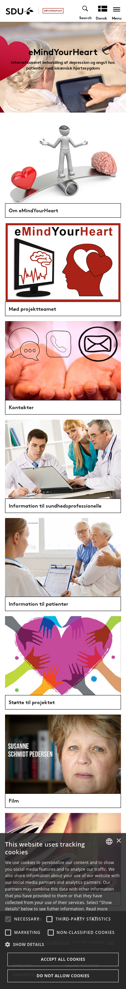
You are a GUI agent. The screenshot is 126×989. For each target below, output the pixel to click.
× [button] (118, 841)
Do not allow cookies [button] (63, 976)
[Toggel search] (85, 11)
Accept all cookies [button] (63, 959)
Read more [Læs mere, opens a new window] (97, 909)
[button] (8, 919)
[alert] (63, 911)
